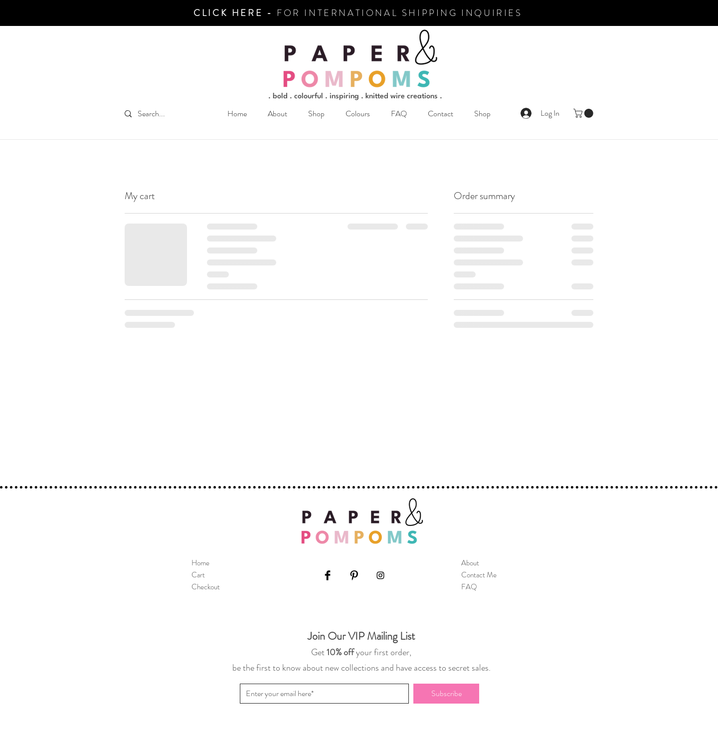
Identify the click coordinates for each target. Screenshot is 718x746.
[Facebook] (328, 575)
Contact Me (479, 574)
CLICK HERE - (235, 12)
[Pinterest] (354, 575)
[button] (316, 113)
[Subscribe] (446, 694)
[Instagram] (380, 575)
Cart (198, 574)
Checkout (205, 586)
